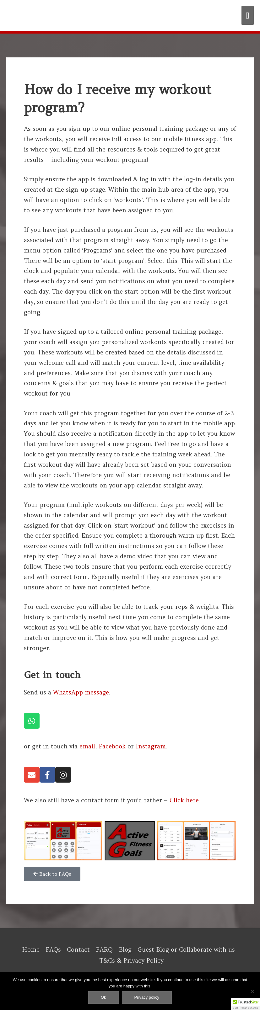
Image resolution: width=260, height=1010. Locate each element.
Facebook (112, 746)
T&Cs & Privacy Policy (131, 960)
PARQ (104, 949)
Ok (103, 997)
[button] (245, 1004)
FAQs (53, 949)
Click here (184, 800)
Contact (78, 949)
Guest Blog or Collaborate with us (186, 949)
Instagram (151, 746)
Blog (125, 949)
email (87, 746)
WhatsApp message (81, 692)
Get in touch (52, 675)
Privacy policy (146, 997)
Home (31, 949)
